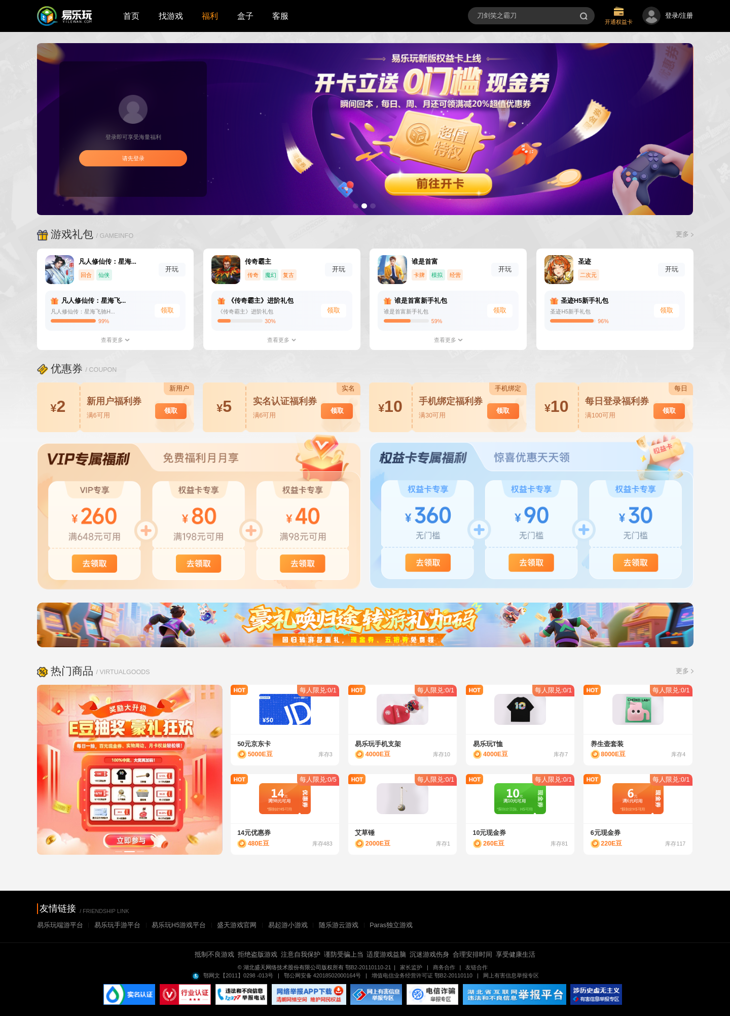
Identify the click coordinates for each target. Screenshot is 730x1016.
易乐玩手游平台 (117, 925)
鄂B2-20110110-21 (368, 967)
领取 (167, 310)
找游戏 (171, 15)
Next (229, 771)
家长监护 (412, 967)
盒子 (245, 15)
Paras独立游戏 (391, 925)
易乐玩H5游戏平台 (179, 925)
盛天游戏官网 (237, 925)
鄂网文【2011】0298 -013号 (237, 975)
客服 (280, 15)
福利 (210, 15)
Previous (29, 771)
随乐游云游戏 (338, 925)
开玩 (171, 269)
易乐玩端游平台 (60, 925)
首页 (131, 15)
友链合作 (478, 967)
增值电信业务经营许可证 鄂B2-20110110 (423, 975)
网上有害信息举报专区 (511, 975)
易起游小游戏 (288, 925)
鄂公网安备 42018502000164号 (323, 975)
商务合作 (445, 967)
